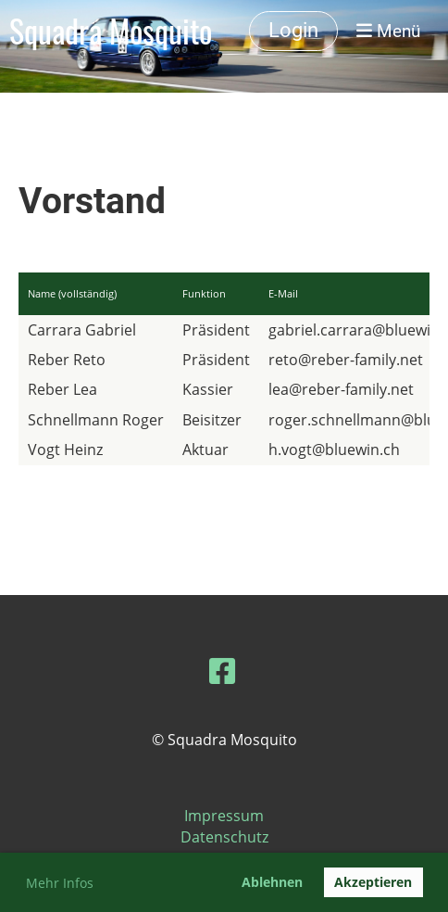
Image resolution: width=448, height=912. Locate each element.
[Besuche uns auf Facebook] (222, 670)
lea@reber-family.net (341, 389)
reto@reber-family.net (345, 359)
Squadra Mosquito (110, 31)
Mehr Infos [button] (59, 883)
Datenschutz (224, 837)
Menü (388, 31)
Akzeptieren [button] (373, 882)
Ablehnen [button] (272, 882)
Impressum (224, 815)
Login (293, 30)
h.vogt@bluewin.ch (334, 449)
